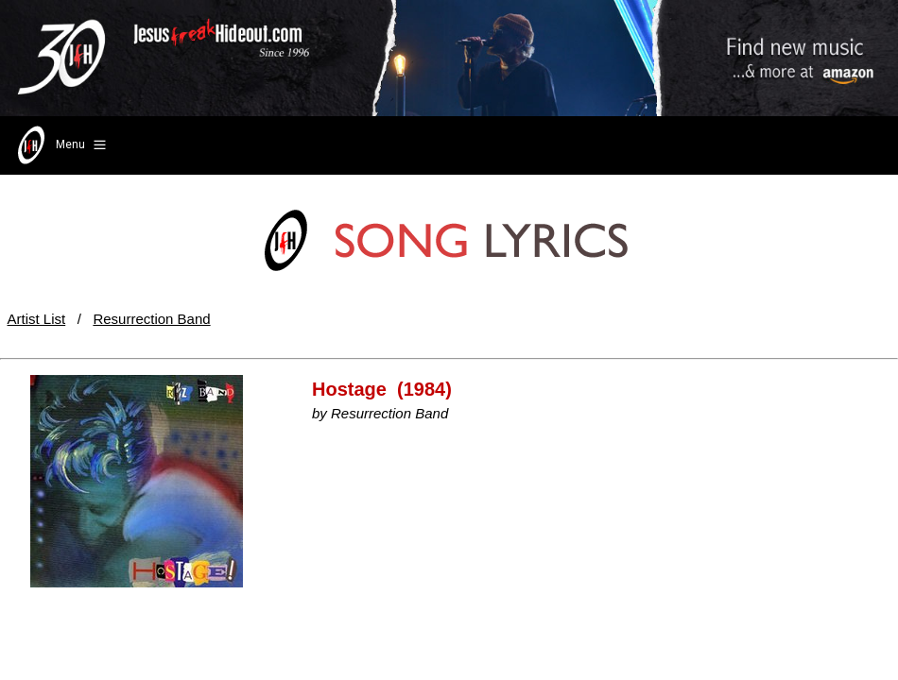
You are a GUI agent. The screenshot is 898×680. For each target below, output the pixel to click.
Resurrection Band (151, 319)
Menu (60, 145)
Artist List (37, 319)
